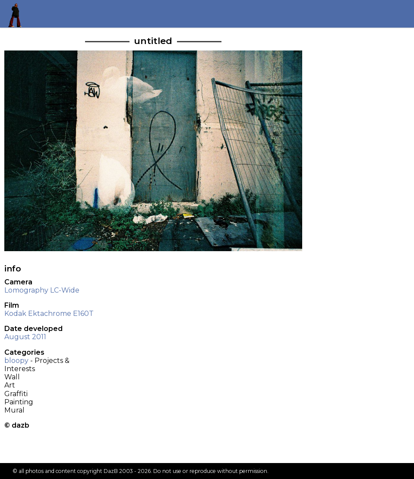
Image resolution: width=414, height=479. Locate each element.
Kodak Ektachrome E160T (49, 313)
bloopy (16, 360)
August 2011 (25, 337)
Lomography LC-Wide (41, 290)
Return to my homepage (18, 13)
